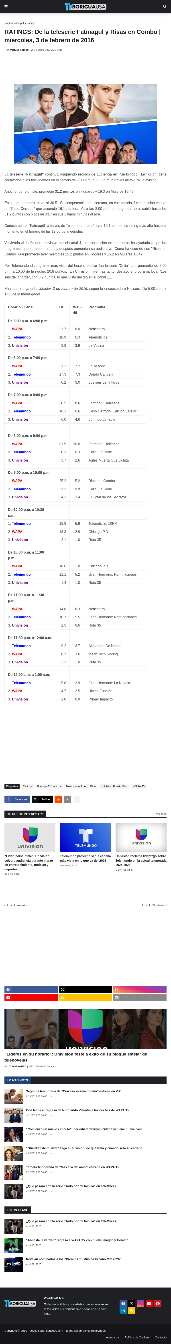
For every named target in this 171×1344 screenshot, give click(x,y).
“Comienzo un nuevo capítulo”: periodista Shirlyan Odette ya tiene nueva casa (84, 1129)
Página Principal (14, 23)
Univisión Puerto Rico (114, 786)
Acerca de (112, 1337)
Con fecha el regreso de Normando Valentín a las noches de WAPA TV (77, 1110)
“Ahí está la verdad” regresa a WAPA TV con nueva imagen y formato (77, 1240)
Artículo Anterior (17, 905)
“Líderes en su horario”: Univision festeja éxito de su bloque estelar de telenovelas (75, 1057)
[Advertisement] (85, 68)
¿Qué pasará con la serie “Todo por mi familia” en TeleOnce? (71, 1186)
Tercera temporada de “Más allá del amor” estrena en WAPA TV (73, 1167)
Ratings (31, 23)
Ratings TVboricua (49, 786)
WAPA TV (139, 786)
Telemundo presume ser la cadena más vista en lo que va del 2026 (85, 858)
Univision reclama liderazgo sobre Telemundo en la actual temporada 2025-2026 (141, 860)
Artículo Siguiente (153, 905)
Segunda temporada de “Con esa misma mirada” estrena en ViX (73, 1091)
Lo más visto (17, 1080)
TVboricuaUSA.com (50, 1330)
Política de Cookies (137, 1337)
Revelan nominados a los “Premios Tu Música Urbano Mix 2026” (73, 1259)
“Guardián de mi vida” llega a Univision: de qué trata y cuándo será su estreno (84, 1148)
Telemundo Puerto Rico (81, 786)
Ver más (161, 813)
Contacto (161, 1337)
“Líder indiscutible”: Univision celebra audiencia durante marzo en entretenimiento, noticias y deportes (28, 862)
